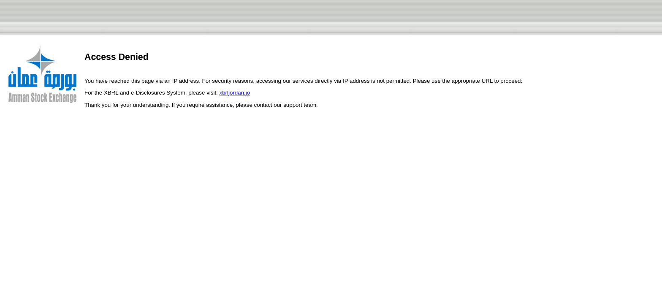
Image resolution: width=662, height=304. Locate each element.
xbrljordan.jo (235, 93)
